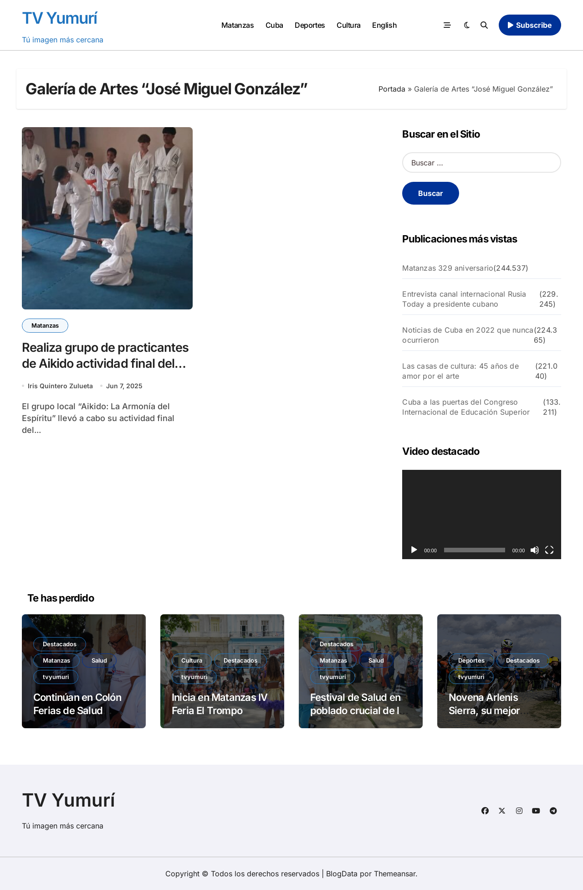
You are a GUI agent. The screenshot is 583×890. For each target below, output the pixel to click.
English (384, 25)
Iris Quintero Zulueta (60, 386)
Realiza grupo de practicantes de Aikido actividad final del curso (105, 363)
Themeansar (394, 873)
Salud (99, 660)
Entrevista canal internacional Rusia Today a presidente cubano (464, 299)
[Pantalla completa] (549, 550)
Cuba (274, 25)
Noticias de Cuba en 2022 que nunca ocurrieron (467, 335)
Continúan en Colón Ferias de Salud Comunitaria (77, 710)
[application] (481, 514)
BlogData (342, 873)
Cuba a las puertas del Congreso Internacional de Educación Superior (466, 407)
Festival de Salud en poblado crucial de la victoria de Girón (357, 710)
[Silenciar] (534, 550)
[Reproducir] (414, 550)
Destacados (60, 644)
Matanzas (237, 25)
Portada (391, 88)
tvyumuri (56, 676)
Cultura (349, 25)
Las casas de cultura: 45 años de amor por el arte (460, 371)
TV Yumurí (59, 17)
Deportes (310, 25)
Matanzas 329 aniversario (447, 268)
